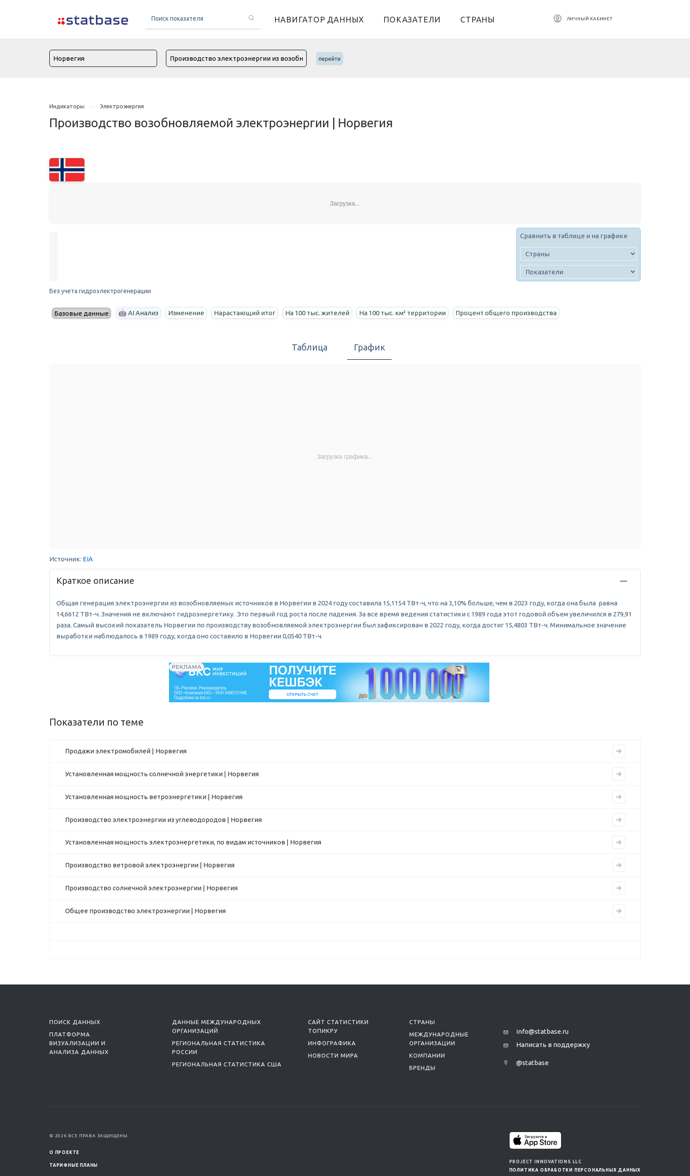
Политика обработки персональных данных (575, 1170)
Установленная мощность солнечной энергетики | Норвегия (162, 774)
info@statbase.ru (542, 1031)
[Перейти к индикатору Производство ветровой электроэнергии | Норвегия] (618, 865)
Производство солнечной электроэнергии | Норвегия (151, 888)
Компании (427, 1055)
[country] (578, 254)
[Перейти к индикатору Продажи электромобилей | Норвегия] (618, 751)
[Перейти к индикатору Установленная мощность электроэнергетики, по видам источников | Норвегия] (618, 842)
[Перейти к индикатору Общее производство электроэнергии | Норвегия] (618, 911)
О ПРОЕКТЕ (64, 1152)
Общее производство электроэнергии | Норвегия (145, 910)
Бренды (422, 1068)
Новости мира (333, 1055)
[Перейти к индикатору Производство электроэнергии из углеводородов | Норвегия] (618, 819)
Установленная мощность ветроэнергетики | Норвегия (153, 796)
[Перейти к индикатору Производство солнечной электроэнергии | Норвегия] (618, 888)
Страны (422, 1022)
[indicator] (578, 272)
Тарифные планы (73, 1165)
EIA (88, 559)
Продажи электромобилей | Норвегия (126, 751)
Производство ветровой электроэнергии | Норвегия (150, 865)
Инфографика (332, 1043)
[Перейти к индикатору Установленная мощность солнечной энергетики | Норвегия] (618, 774)
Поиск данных (74, 1022)
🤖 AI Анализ (138, 313)
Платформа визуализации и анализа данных (79, 1043)
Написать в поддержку (553, 1044)
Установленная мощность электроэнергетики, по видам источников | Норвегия (193, 842)
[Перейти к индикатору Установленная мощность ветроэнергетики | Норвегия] (618, 797)
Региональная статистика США (227, 1064)
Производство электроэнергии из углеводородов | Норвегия (163, 819)
